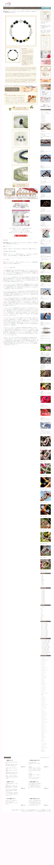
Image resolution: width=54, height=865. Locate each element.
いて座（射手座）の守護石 (45, 650)
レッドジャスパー (43, 742)
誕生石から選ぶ (43, 117)
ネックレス (12, 9)
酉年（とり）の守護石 (44, 634)
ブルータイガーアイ (44, 726)
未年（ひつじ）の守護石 (44, 631)
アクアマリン (43, 658)
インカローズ (43, 672)
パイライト (43, 710)
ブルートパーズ (43, 716)
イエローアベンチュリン (44, 669)
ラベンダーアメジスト (44, 667)
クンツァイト (43, 688)
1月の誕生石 (43, 589)
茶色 (42, 619)
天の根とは (12, 7)
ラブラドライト (43, 737)
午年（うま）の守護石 (44, 630)
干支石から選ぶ (43, 120)
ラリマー (42, 739)
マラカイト (43, 730)
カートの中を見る (46, 7)
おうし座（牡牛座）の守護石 (45, 641)
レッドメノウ (43, 745)
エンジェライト (43, 673)
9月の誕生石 (43, 599)
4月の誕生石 (43, 593)
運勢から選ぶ (43, 116)
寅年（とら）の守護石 (44, 625)
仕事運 (42, 578)
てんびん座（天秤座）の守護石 (45, 647)
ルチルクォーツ (43, 740)
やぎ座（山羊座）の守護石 (45, 651)
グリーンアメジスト (44, 714)
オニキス (42, 674)
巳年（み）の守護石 (44, 629)
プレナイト (43, 720)
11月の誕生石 (43, 602)
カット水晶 (43, 751)
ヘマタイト (43, 724)
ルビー (42, 741)
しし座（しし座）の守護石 (45, 645)
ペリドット (43, 725)
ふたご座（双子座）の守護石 (45, 642)
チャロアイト (43, 705)
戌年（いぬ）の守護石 (44, 635)
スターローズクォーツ (44, 747)
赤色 (42, 617)
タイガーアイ (43, 703)
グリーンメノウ (43, 684)
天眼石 (42, 750)
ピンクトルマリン (43, 708)
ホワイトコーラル (43, 713)
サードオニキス (43, 689)
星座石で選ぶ (38, 9)
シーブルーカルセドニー (44, 693)
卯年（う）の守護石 (44, 626)
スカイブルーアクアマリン (45, 659)
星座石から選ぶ (43, 121)
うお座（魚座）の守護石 (44, 653)
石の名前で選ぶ (42, 9)
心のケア (42, 586)
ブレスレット (5, 9)
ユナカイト (43, 735)
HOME (7, 7)
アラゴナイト (43, 668)
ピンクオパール (43, 711)
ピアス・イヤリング (17, 9)
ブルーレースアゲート (44, 719)
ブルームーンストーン (44, 731)
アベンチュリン (43, 663)
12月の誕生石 (43, 603)
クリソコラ (43, 685)
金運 (42, 577)
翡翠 (42, 694)
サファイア (43, 690)
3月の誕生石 (43, 592)
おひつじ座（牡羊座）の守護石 (45, 640)
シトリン (42, 695)
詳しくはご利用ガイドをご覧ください (45, 757)
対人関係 (42, 583)
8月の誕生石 (43, 598)
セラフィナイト (43, 699)
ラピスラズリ (43, 736)
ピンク (42, 612)
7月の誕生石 (43, 597)
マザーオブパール (43, 729)
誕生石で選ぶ (27, 9)
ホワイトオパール (43, 677)
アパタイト (43, 662)
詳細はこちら (21, 764)
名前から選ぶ (43, 115)
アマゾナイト (43, 664)
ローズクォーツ (43, 746)
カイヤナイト (43, 682)
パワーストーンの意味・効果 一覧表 (45, 114)
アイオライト (43, 657)
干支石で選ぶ (34, 9)
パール (42, 709)
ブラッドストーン (43, 715)
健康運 (42, 581)
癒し (42, 582)
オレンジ (42, 614)
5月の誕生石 (43, 594)
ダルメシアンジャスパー (44, 704)
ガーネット (43, 679)
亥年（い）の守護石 (44, 636)
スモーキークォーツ (44, 698)
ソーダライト (43, 700)
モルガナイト (43, 734)
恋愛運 (42, 576)
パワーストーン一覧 (48, 9)
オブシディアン (43, 678)
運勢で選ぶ (23, 9)
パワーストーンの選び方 (44, 112)
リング (21, 9)
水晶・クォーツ (43, 683)
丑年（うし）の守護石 (44, 624)
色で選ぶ (31, 9)
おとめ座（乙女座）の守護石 (45, 646)
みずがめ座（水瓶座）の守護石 (45, 652)
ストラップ (9, 9)
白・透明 (42, 606)
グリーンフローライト (44, 721)
